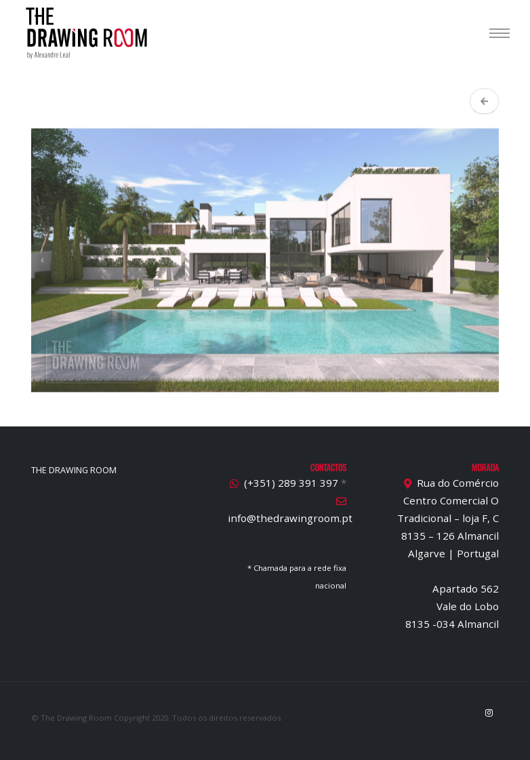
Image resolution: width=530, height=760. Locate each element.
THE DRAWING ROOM (74, 470)
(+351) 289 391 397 (291, 482)
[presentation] (43, 266)
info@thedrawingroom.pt (290, 518)
